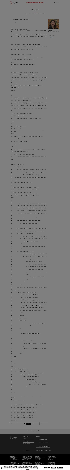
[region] (35, 467)
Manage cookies (47, 467)
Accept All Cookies (60, 467)
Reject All (53, 467)
